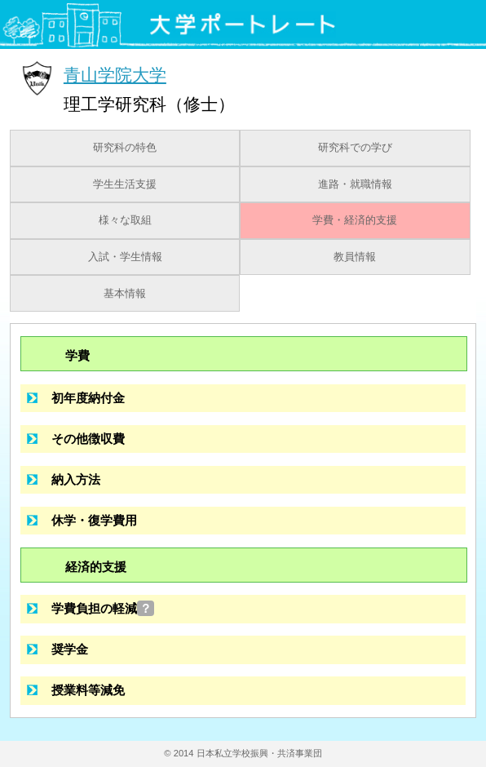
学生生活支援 (125, 184)
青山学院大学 (115, 74)
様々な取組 (125, 220)
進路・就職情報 (355, 184)
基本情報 (125, 293)
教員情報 (355, 257)
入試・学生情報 (125, 257)
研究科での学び (355, 147)
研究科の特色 (125, 147)
